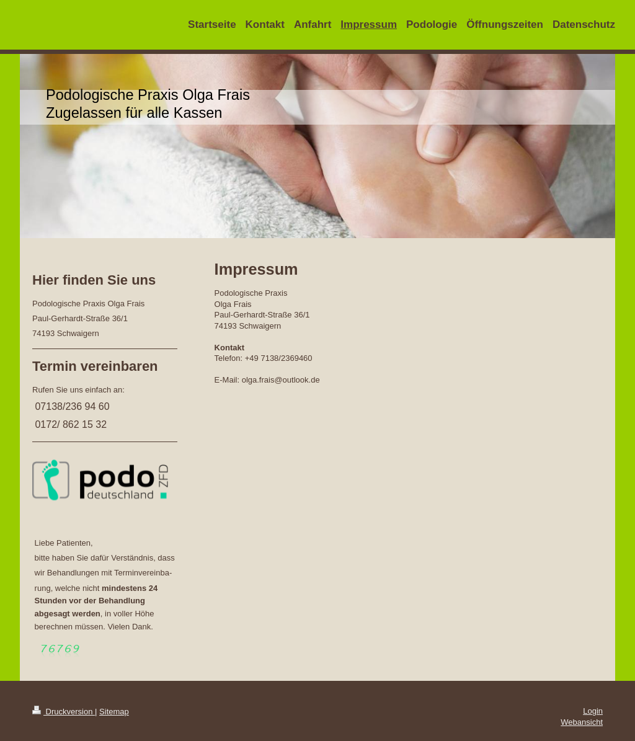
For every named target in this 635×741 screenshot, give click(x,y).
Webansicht (582, 722)
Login (593, 711)
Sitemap (114, 711)
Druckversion (63, 711)
